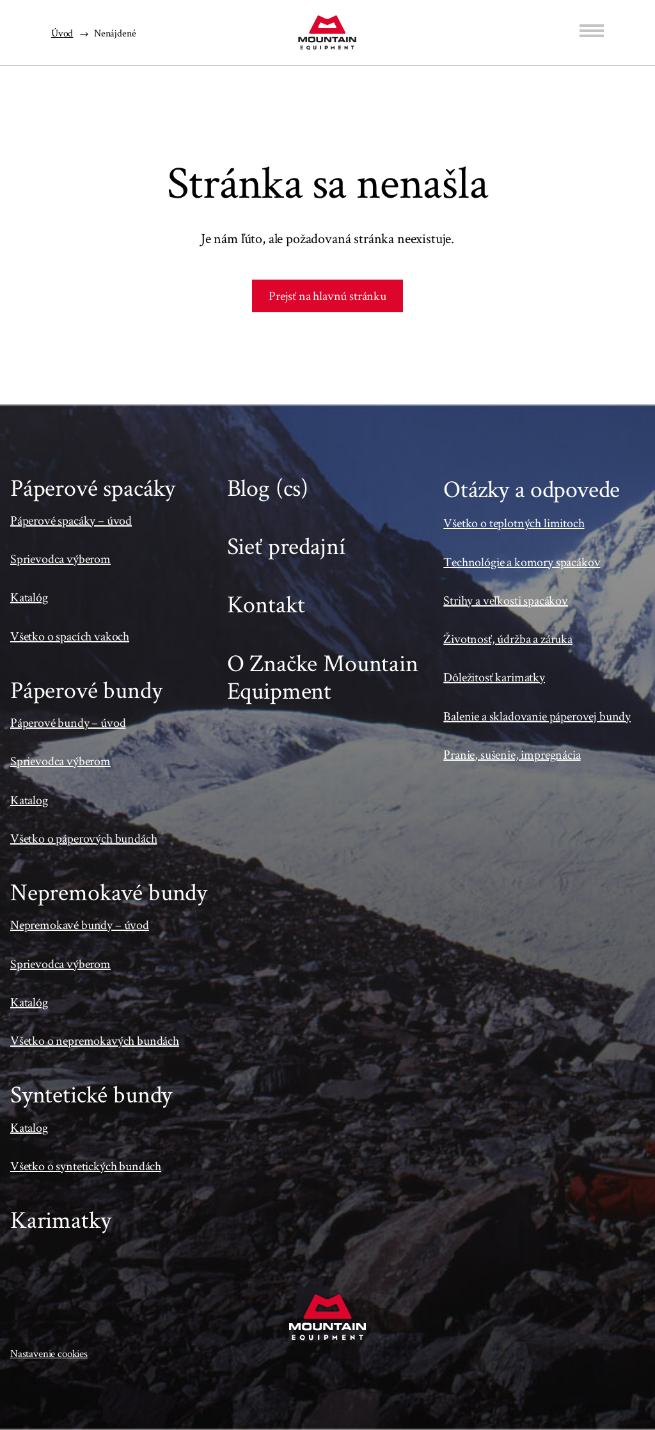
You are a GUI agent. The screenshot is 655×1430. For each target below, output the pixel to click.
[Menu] (592, 30)
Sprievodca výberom (60, 558)
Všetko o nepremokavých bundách (94, 1040)
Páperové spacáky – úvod (71, 520)
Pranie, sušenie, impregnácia (511, 754)
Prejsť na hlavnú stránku (327, 295)
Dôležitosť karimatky (494, 677)
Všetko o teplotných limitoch (513, 522)
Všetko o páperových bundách (83, 838)
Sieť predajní (286, 545)
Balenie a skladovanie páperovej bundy (537, 716)
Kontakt (266, 603)
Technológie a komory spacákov (521, 561)
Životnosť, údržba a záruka (507, 638)
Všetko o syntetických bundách (85, 1165)
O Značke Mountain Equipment (322, 676)
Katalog (29, 799)
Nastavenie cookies (49, 1353)
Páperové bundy (86, 689)
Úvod (62, 33)
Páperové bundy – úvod (67, 722)
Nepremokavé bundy (108, 891)
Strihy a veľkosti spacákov (505, 600)
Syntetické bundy (91, 1094)
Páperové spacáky (92, 487)
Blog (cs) (267, 487)
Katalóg (29, 597)
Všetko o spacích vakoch (69, 636)
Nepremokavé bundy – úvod (79, 924)
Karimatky (60, 1219)
